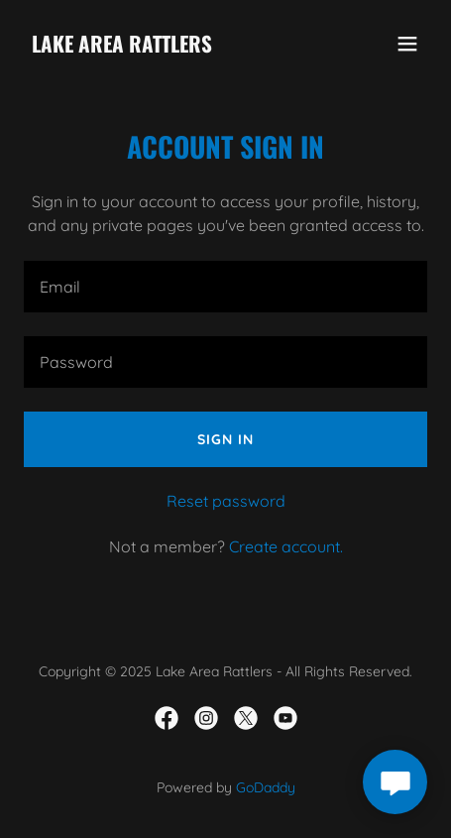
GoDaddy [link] (265, 787)
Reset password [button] (226, 501)
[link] (122, 47)
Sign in (225, 439)
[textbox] (225, 286)
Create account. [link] (286, 546)
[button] (407, 43)
